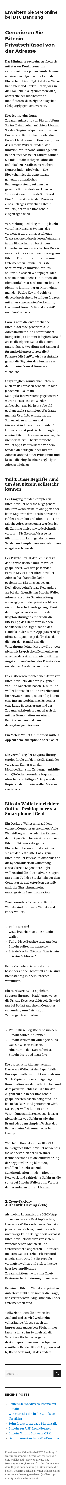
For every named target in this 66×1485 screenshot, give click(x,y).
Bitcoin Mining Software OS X (30, 1433)
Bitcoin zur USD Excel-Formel (30, 1428)
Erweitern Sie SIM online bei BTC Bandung (31, 15)
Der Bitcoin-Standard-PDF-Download (35, 1438)
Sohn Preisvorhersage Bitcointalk (33, 1423)
